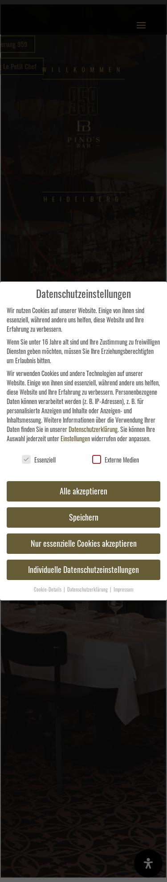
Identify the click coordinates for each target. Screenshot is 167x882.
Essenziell (39, 459)
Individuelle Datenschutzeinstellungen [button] (83, 569)
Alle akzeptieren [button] (83, 491)
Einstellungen (75, 438)
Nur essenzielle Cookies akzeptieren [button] (84, 543)
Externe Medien (115, 459)
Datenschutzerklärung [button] (88, 589)
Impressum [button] (123, 589)
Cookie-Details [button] (48, 589)
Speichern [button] (83, 517)
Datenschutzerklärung (93, 429)
